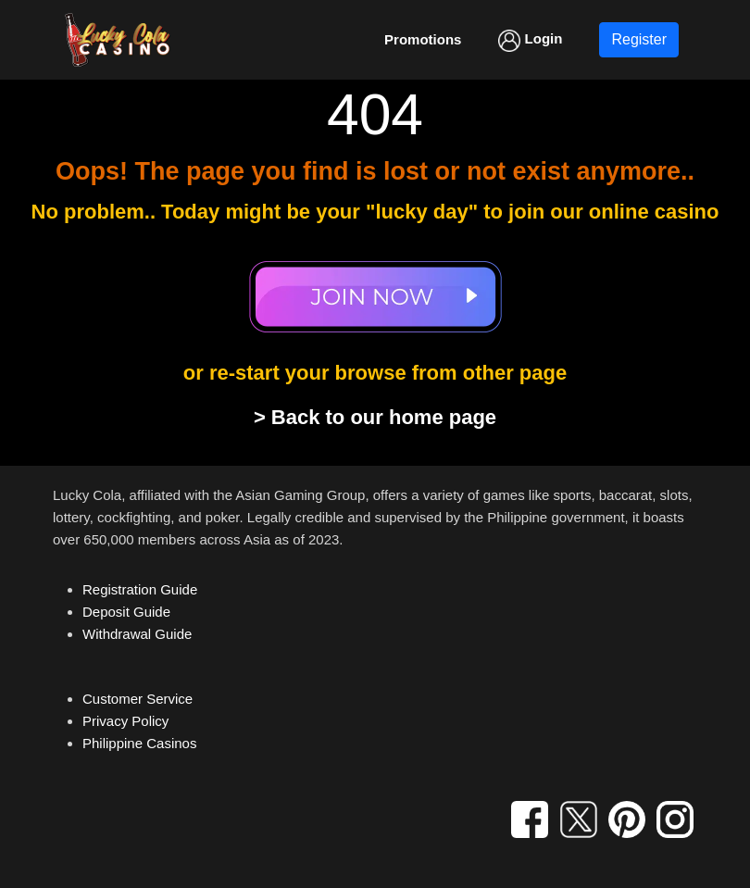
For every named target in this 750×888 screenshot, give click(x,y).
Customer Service (137, 699)
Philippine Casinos (139, 743)
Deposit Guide (126, 611)
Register (639, 39)
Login (530, 41)
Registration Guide (139, 589)
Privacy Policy (125, 721)
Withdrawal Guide (137, 634)
